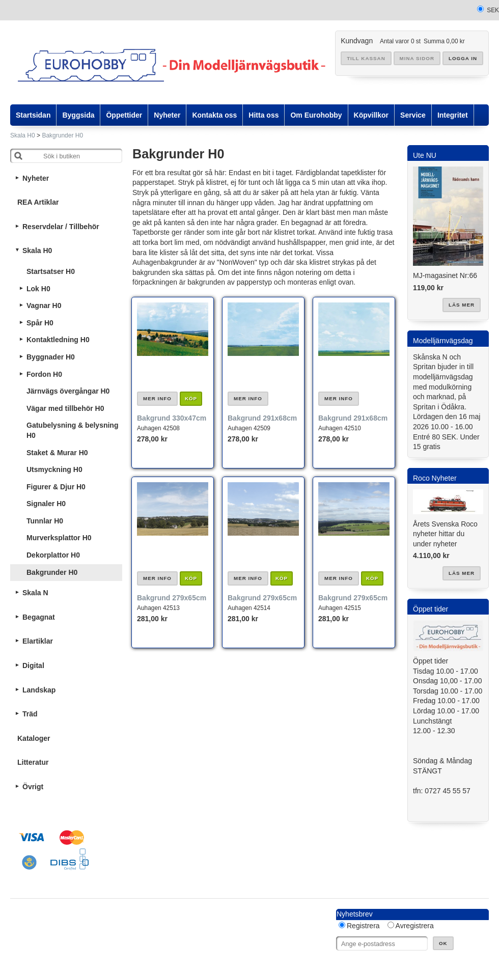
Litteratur (32, 762)
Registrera (363, 926)
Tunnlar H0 (44, 521)
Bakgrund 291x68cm (262, 418)
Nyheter (35, 178)
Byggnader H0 (50, 357)
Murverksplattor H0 (59, 538)
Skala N (35, 593)
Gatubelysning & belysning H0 (72, 430)
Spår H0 (39, 323)
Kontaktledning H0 (58, 340)
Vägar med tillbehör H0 (65, 408)
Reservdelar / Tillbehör (60, 227)
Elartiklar (37, 641)
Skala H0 (22, 135)
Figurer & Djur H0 (56, 487)
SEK (493, 10)
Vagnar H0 (43, 305)
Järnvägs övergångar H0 (67, 391)
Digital (33, 665)
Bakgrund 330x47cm (171, 418)
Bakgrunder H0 (62, 135)
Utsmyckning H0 (54, 469)
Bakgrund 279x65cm (171, 598)
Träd (30, 714)
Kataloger (33, 738)
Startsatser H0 (50, 271)
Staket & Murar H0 (57, 453)
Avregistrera (415, 926)
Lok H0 (38, 289)
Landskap (39, 690)
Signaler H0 (46, 504)
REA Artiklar (38, 202)
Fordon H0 (44, 374)
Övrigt (32, 787)
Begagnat (38, 617)
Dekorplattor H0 (53, 555)
